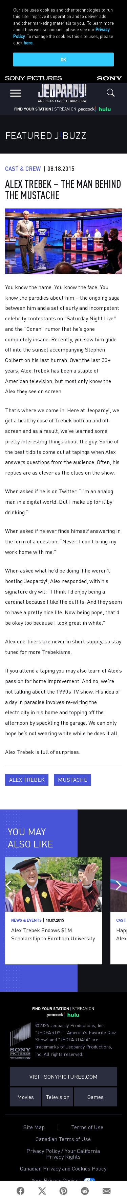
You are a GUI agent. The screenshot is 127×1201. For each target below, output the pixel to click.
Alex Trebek (27, 770)
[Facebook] (21, 1191)
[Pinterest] (63, 1191)
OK (63, 59)
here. (29, 42)
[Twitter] (42, 1191)
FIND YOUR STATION (32, 99)
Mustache (72, 770)
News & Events (26, 911)
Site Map (34, 1117)
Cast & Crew (23, 159)
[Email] (106, 1191)
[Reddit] (85, 1191)
